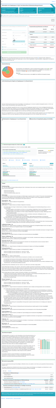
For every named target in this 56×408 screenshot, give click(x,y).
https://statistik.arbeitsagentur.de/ (16, 183)
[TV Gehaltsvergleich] (2, 11)
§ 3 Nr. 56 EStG (26, 392)
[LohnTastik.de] (2, 1)
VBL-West (8, 381)
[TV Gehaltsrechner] (2, 9)
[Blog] (2, 16)
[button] (5, 1)
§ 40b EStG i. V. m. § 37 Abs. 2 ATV (32, 394)
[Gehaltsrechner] (2, 5)
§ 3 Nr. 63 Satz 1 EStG (20, 397)
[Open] (2, 7)
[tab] (9, 164)
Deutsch (53, 1)
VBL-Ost (13, 381)
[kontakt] (2, 18)
